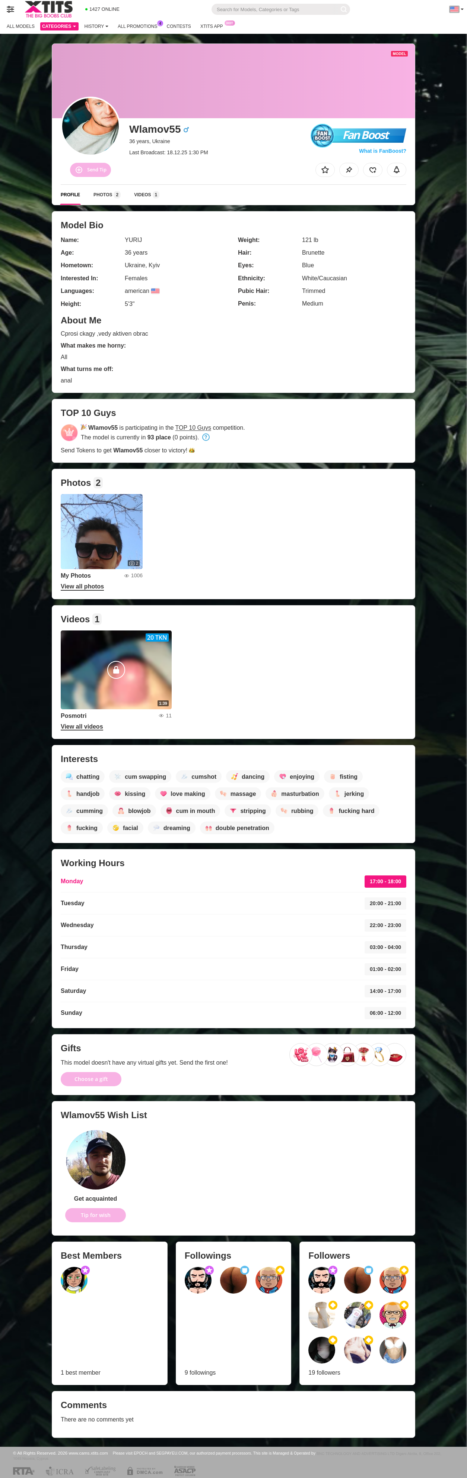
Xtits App (213, 25)
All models (21, 26)
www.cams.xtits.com (88, 1452)
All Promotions (139, 25)
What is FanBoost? (382, 151)
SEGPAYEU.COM (172, 1453)
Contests (179, 26)
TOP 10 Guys (193, 428)
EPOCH (140, 1453)
